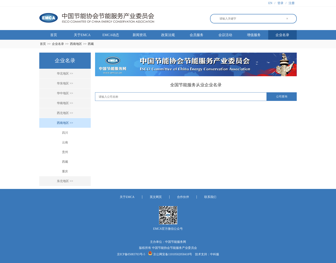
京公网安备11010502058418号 (172, 254)
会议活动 (225, 35)
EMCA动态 (110, 35)
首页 (53, 35)
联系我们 (210, 197)
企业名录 (282, 35)
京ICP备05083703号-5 (131, 254)
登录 (280, 3)
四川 (65, 132)
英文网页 (156, 197)
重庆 (65, 171)
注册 (292, 3)
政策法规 (168, 35)
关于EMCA (82, 35)
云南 (65, 142)
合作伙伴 (183, 197)
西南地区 (76, 44)
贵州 (65, 152)
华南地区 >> (65, 103)
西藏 (91, 44)
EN (270, 3)
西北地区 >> (65, 113)
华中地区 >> (65, 93)
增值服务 (254, 35)
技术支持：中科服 (207, 254)
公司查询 (281, 96)
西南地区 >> (65, 123)
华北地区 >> (65, 73)
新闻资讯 (139, 35)
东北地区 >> (65, 181)
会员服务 (196, 35)
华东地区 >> (65, 83)
